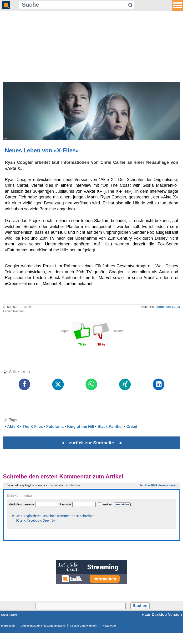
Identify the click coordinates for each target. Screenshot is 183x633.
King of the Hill (80, 427)
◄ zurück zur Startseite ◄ (91, 442)
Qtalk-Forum (9, 614)
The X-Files (33, 427)
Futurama (55, 427)
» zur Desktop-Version (162, 614)
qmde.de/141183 (168, 307)
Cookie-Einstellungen (83, 625)
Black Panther (110, 427)
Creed (131, 427)
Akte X (13, 427)
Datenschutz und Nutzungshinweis (43, 625)
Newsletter (109, 625)
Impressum (8, 625)
